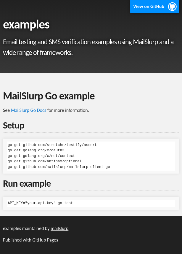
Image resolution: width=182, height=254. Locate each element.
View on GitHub (148, 6)
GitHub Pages (45, 240)
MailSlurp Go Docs (28, 110)
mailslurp (59, 228)
